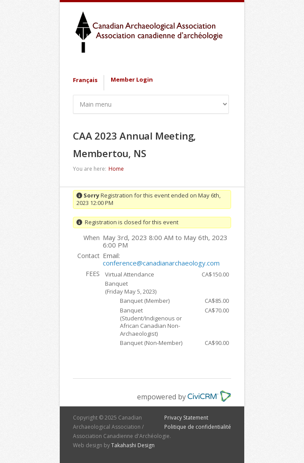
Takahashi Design (133, 445)
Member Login (132, 79)
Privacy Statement (186, 417)
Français (85, 80)
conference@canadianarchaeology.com (161, 262)
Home (116, 168)
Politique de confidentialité (197, 427)
